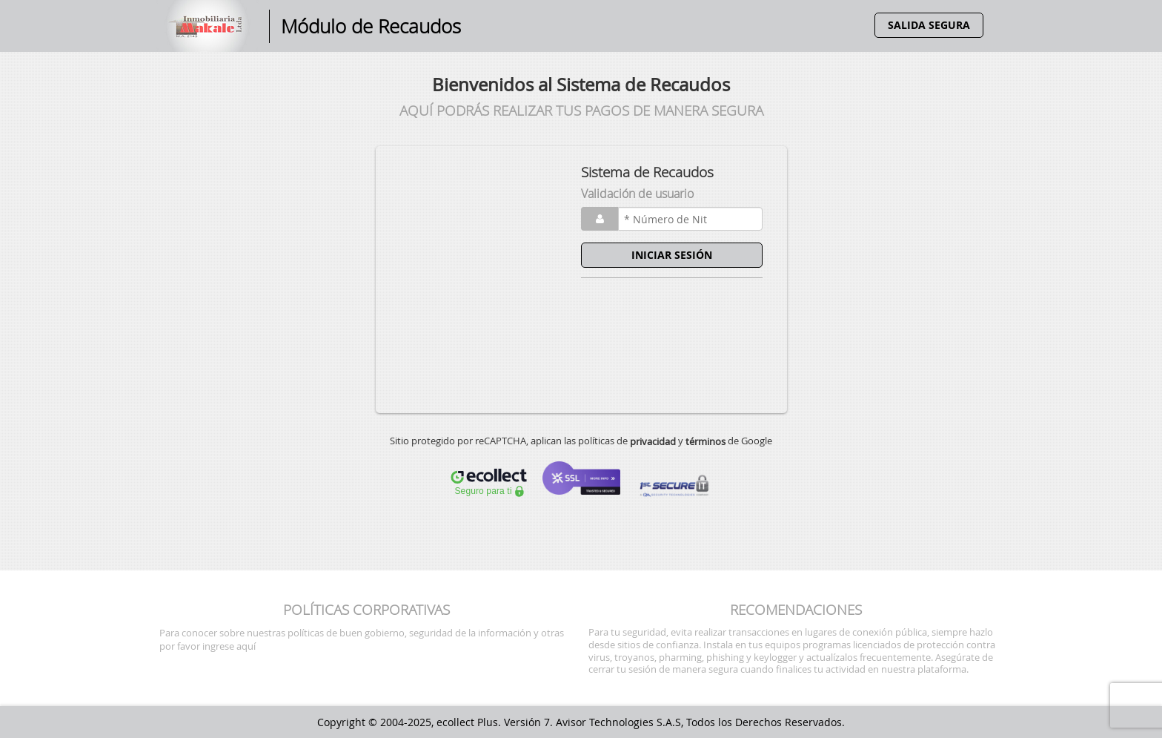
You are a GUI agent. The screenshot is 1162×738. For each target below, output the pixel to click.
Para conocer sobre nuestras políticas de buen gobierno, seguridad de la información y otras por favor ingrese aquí (361, 639)
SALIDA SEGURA (929, 25)
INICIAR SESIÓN (671, 255)
